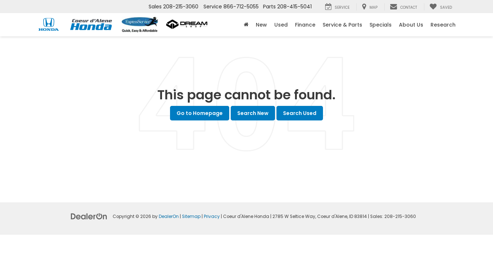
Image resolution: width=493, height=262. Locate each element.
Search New (252, 113)
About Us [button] (411, 24)
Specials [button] (380, 24)
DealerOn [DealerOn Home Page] (169, 216)
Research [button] (443, 24)
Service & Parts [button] (342, 24)
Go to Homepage (200, 113)
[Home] (246, 24)
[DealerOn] (89, 216)
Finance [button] (305, 24)
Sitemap (191, 216)
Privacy (212, 216)
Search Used (299, 113)
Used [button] (281, 24)
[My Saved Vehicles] (440, 7)
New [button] (261, 24)
